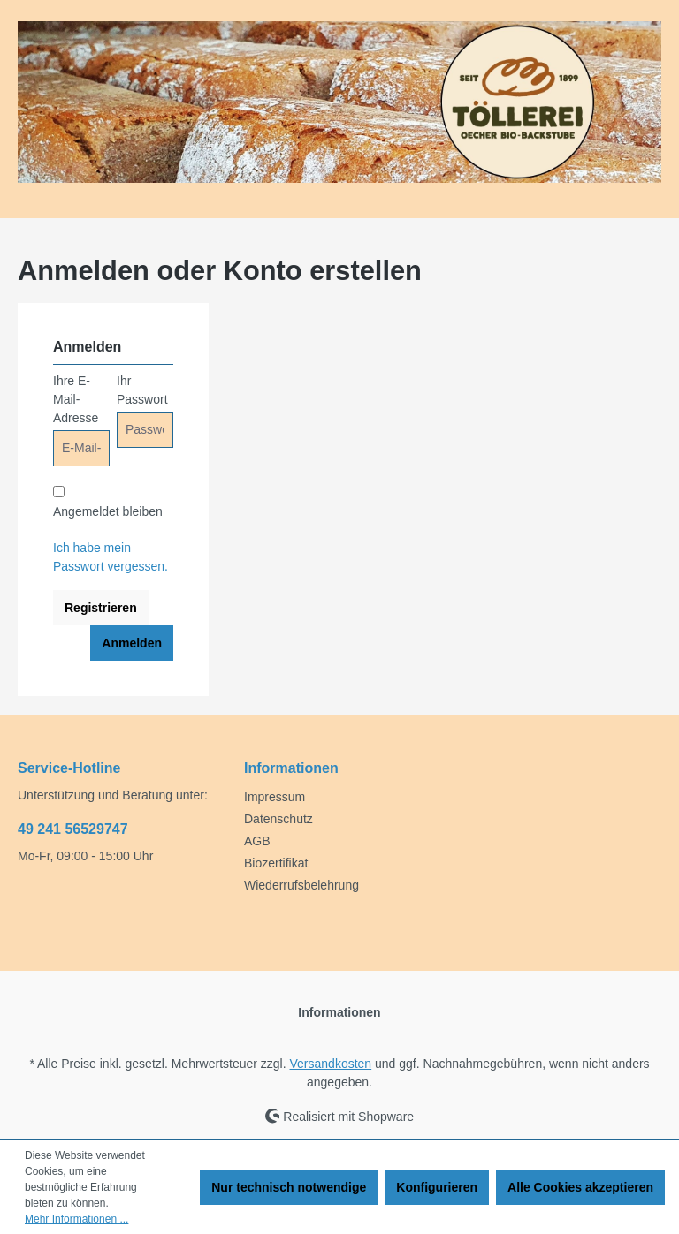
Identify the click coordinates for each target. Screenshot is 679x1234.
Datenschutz (278, 819)
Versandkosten (331, 1063)
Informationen (291, 768)
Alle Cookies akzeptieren (580, 1187)
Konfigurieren (436, 1187)
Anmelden (132, 643)
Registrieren (101, 608)
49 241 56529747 (73, 829)
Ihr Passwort (142, 390)
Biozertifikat (276, 863)
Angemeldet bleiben (108, 511)
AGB (257, 841)
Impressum (274, 797)
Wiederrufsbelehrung (301, 885)
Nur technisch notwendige (288, 1187)
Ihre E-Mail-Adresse (75, 399)
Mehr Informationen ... (76, 1219)
